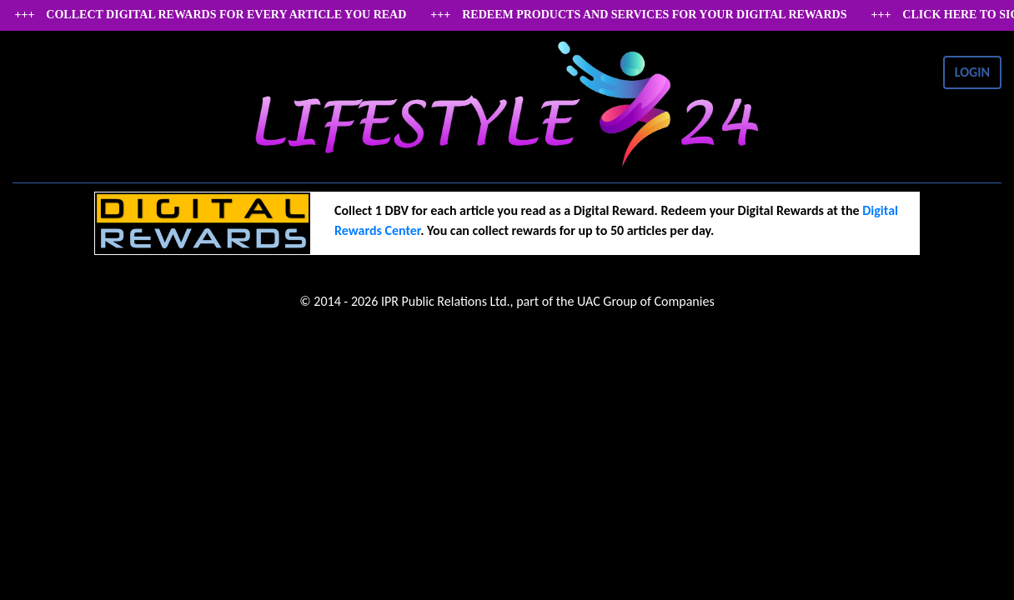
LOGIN (972, 72)
